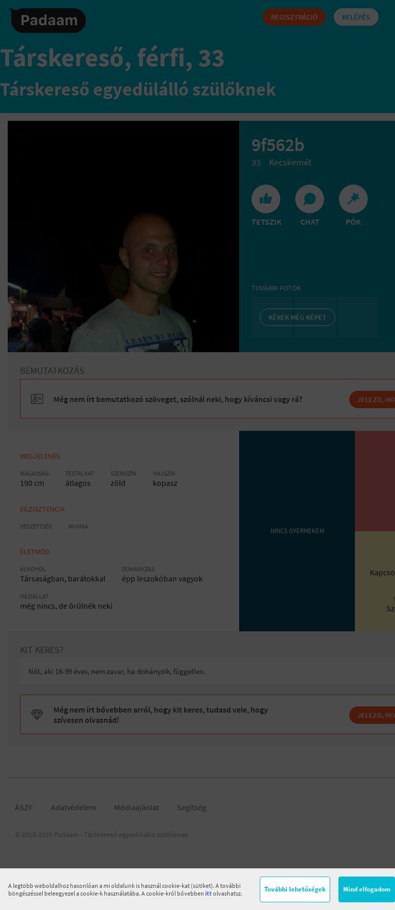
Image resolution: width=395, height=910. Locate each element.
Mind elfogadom (366, 889)
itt (208, 893)
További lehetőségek (295, 889)
